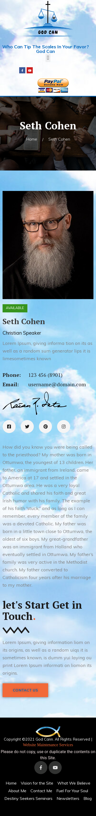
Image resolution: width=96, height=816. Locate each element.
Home (31, 139)
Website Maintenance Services (48, 745)
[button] (48, 58)
